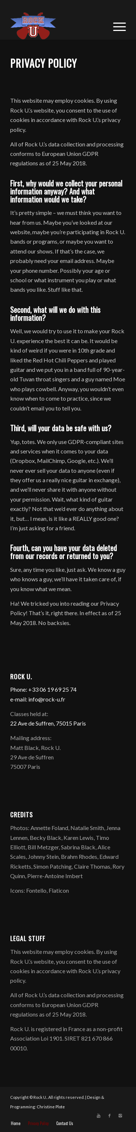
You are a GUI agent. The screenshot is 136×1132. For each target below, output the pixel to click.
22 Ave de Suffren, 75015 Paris (48, 723)
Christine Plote (51, 1106)
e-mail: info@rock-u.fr (37, 699)
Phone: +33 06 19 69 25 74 (43, 689)
